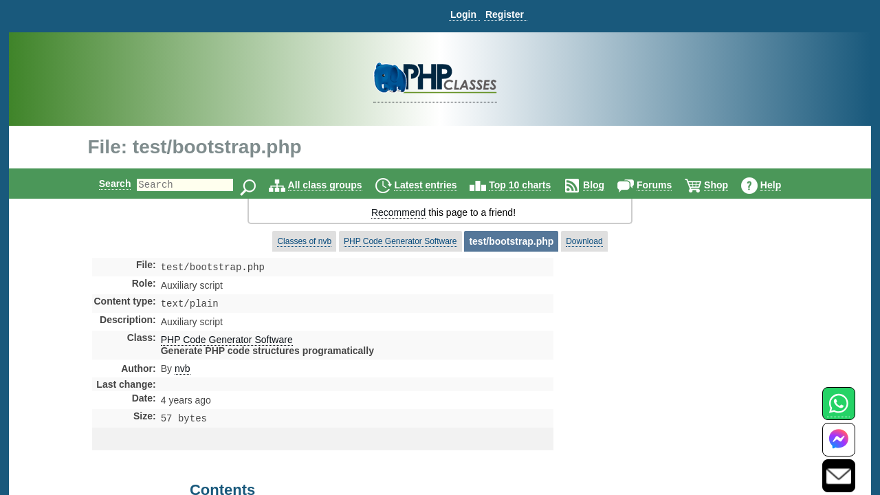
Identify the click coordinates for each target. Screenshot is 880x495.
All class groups (337, 184)
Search (103, 183)
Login (463, 14)
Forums (665, 184)
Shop (728, 184)
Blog (605, 184)
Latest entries (437, 184)
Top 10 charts (531, 184)
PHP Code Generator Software (400, 241)
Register (504, 14)
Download (584, 241)
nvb (182, 371)
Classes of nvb (304, 241)
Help (782, 184)
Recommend (398, 212)
